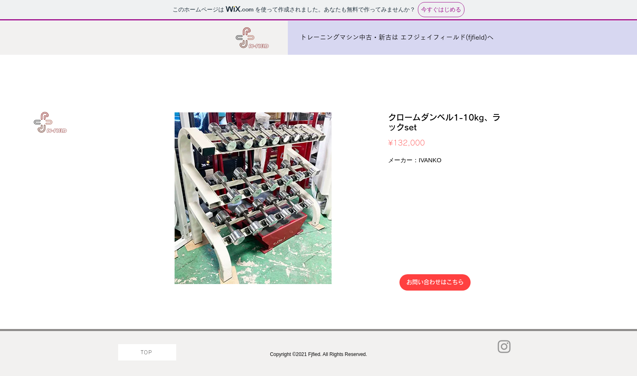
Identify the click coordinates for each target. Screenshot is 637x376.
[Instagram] (504, 346)
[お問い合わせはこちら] (435, 282)
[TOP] (147, 352)
